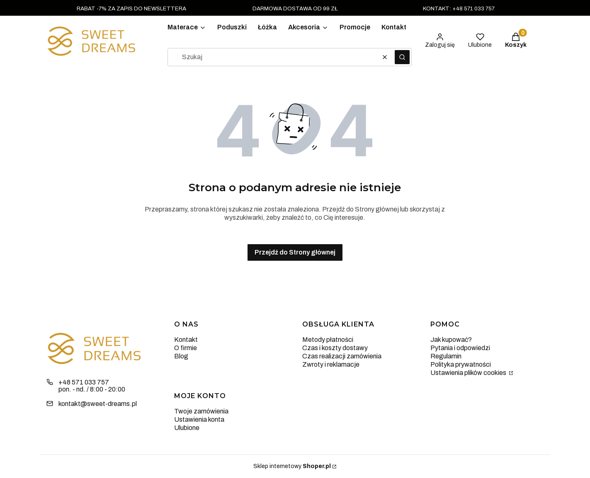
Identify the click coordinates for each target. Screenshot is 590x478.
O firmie (185, 347)
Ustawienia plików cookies (468, 372)
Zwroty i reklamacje (330, 364)
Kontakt (186, 339)
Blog (181, 356)
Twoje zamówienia (201, 411)
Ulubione (186, 427)
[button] (402, 57)
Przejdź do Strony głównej (295, 252)
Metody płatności (327, 339)
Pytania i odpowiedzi (460, 347)
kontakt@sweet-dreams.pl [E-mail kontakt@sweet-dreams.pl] (97, 403)
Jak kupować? (451, 339)
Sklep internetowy (292, 466)
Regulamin (445, 356)
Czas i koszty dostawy (335, 347)
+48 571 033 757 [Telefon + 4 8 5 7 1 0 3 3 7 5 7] (83, 382)
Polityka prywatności (460, 364)
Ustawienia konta (199, 419)
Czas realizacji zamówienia (341, 356)
